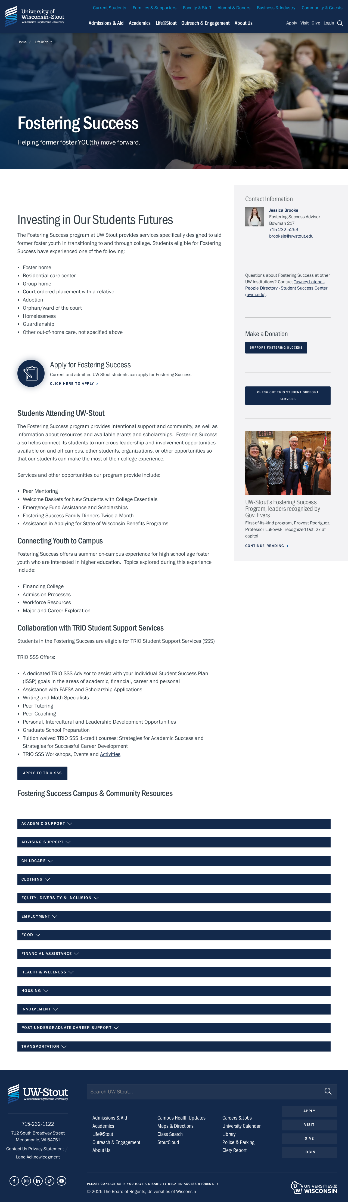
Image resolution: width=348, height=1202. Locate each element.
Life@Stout (43, 42)
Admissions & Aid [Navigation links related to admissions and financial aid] (106, 23)
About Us (244, 23)
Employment (39, 917)
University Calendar (241, 1126)
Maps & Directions (175, 1126)
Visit (304, 23)
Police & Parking (238, 1142)
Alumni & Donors (234, 8)
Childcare (37, 861)
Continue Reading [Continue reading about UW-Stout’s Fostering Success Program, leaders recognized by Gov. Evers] (264, 546)
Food (31, 935)
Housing (35, 991)
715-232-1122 (38, 1124)
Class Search (170, 1134)
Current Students (109, 8)
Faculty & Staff (197, 8)
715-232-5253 (283, 229)
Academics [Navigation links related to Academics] (140, 23)
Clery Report (234, 1150)
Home (22, 42)
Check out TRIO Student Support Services (288, 395)
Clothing (36, 880)
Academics (103, 1126)
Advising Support (46, 842)
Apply (291, 23)
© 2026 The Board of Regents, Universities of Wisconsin (141, 1191)
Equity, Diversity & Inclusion (60, 898)
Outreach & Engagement (116, 1142)
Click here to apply (72, 384)
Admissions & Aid (109, 1118)
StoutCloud (168, 1142)
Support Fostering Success (276, 347)
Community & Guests (322, 8)
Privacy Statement (46, 1149)
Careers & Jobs (237, 1118)
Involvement (39, 1009)
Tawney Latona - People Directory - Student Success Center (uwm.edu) (286, 288)
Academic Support (47, 824)
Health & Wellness (47, 972)
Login (329, 23)
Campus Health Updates (181, 1118)
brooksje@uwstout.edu (291, 236)
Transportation (44, 1047)
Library (229, 1134)
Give (316, 23)
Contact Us (17, 1149)
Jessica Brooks (283, 210)
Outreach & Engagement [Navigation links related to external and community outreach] (205, 23)
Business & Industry (276, 8)
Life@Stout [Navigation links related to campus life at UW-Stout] (166, 23)
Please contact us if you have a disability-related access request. (150, 1184)
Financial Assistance (50, 954)
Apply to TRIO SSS (42, 773)
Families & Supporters (154, 8)
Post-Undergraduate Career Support (70, 1028)
